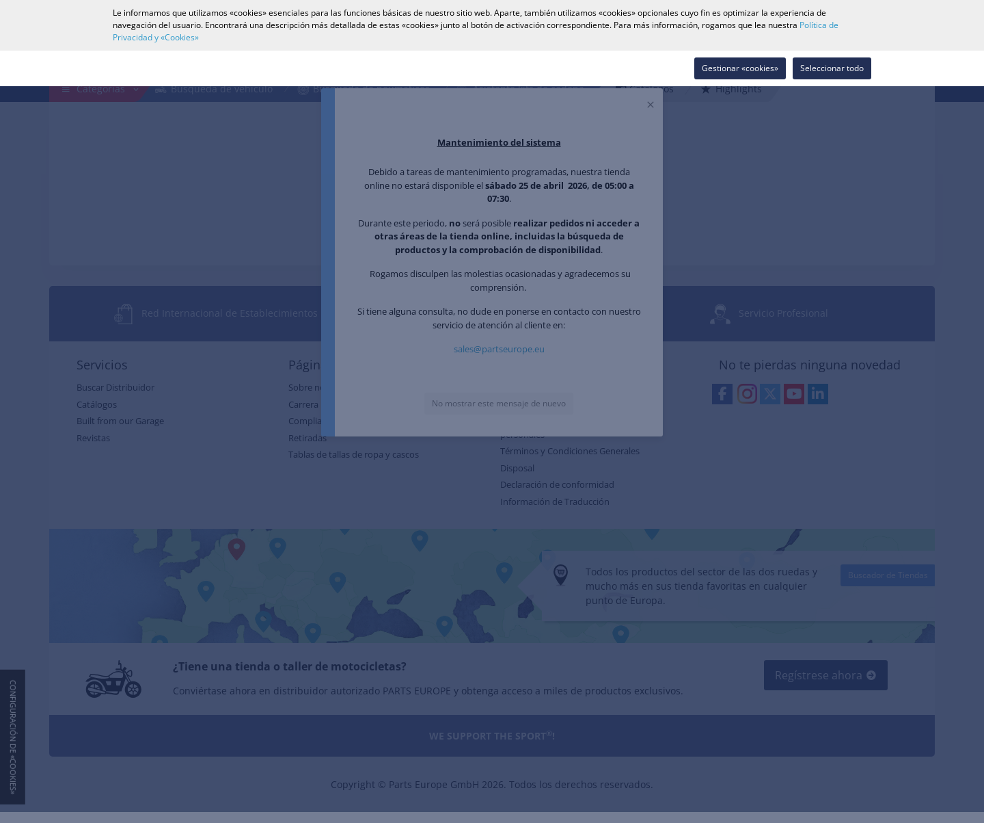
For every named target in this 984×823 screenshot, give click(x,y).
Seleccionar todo (832, 68)
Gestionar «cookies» (740, 68)
